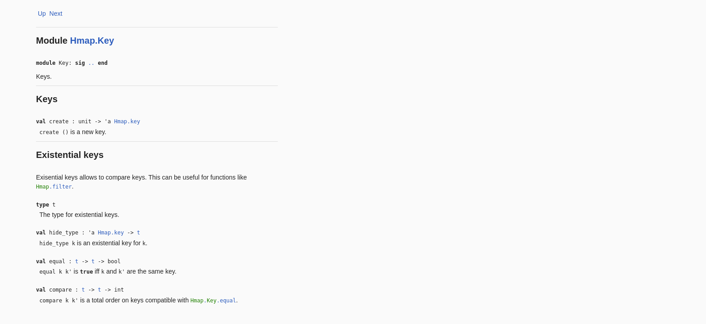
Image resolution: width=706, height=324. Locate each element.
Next (56, 13)
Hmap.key (127, 121)
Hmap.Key (92, 40)
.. (91, 63)
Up (42, 13)
